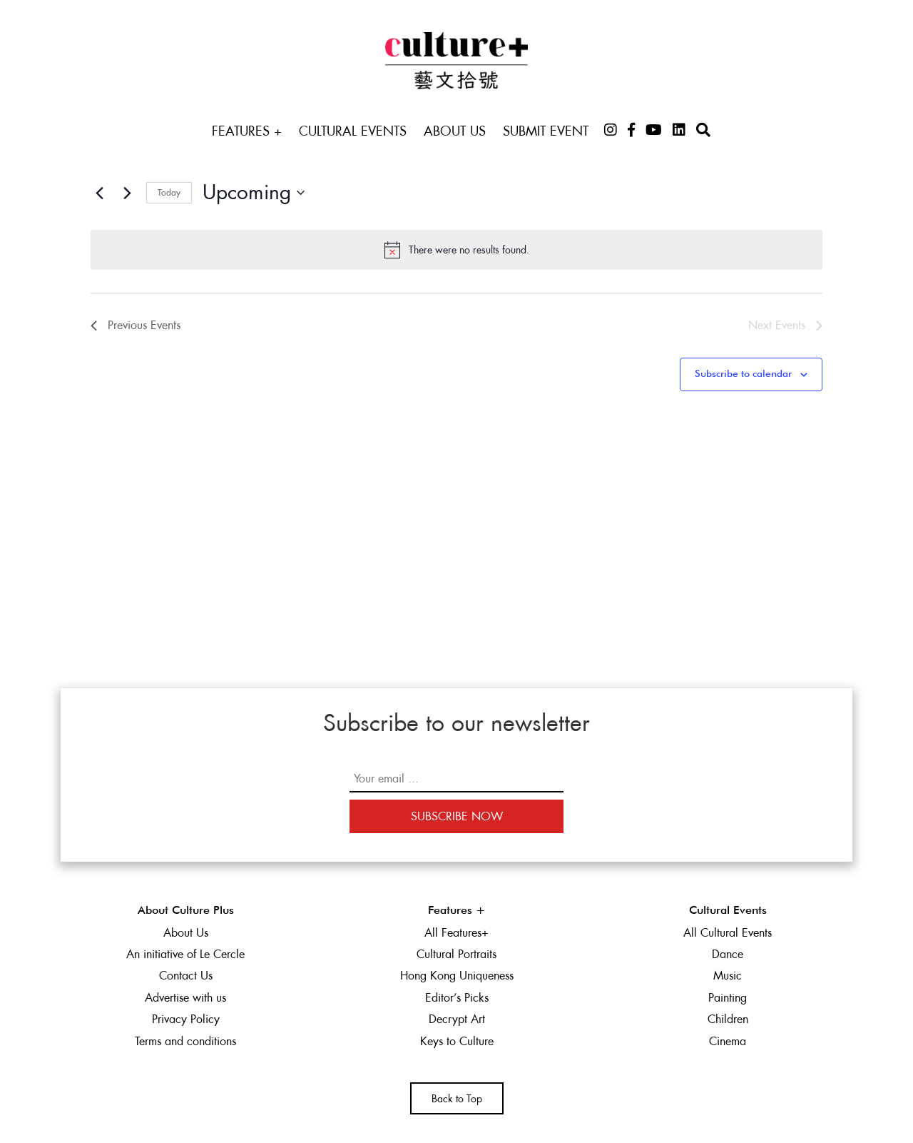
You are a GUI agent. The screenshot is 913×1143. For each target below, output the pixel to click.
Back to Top (457, 1098)
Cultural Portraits (456, 954)
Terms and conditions (185, 1041)
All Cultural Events (727, 932)
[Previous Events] (99, 192)
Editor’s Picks (457, 997)
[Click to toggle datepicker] (254, 192)
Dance (727, 954)
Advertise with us (185, 997)
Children (728, 1019)
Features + (247, 131)
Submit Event (545, 131)
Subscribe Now (457, 816)
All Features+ (456, 932)
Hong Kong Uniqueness (457, 975)
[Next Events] (127, 192)
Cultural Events (353, 131)
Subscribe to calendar (743, 374)
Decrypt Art (457, 1019)
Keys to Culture (457, 1041)
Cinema (727, 1041)
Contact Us (186, 975)
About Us (455, 131)
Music (727, 975)
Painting (727, 997)
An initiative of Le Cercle (185, 954)
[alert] (456, 250)
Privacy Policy (186, 1019)
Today (169, 192)
